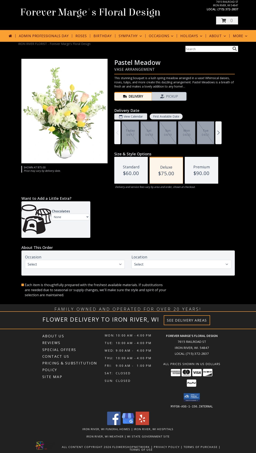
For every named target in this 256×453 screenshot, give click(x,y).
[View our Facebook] (114, 424)
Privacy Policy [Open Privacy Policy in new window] (167, 447)
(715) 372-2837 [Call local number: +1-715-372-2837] (227, 9)
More (240, 36)
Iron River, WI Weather (105, 436)
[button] (227, 20)
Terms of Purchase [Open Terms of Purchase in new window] (201, 447)
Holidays (191, 36)
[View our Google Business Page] (128, 424)
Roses (81, 36)
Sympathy (131, 36)
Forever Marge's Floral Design (90, 12)
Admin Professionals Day (44, 36)
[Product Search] (208, 49)
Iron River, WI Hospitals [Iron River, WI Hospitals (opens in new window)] (154, 429)
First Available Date (166, 116)
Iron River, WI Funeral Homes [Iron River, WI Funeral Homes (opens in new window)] (106, 429)
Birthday (103, 36)
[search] (234, 48)
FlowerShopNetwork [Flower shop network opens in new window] (131, 447)
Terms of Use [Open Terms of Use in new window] (141, 449)
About (218, 36)
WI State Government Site (148, 436)
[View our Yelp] (142, 424)
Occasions (161, 36)
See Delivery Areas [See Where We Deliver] (187, 320)
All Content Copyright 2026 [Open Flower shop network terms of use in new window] (86, 447)
